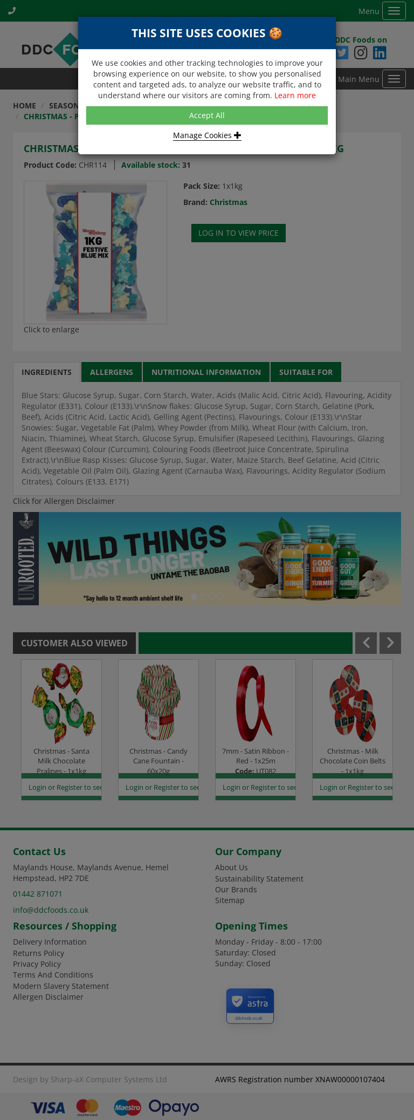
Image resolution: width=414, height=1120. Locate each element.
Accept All (207, 115)
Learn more (295, 95)
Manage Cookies (207, 135)
